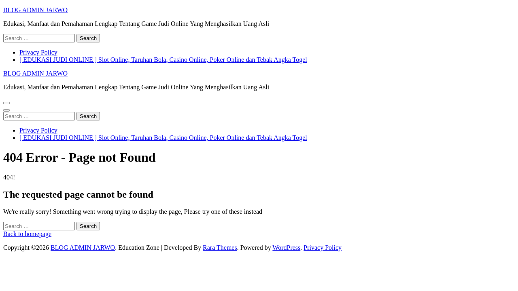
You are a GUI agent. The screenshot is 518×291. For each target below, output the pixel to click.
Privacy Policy (38, 52)
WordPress (286, 247)
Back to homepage (27, 233)
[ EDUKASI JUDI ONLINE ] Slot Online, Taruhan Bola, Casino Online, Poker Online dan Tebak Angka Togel (163, 59)
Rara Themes (220, 247)
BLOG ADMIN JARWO (35, 9)
